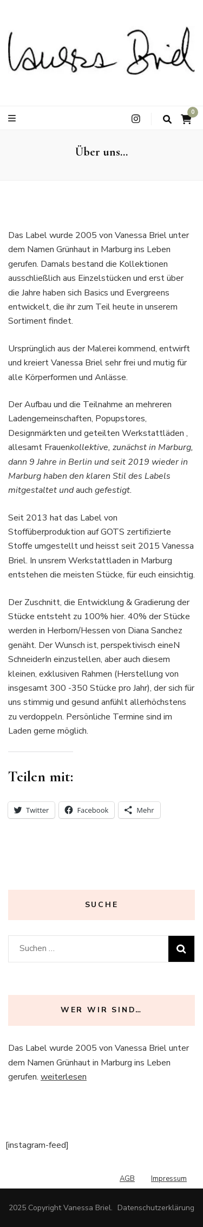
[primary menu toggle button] (13, 118)
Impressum (169, 1179)
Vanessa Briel (87, 1208)
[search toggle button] (167, 119)
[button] (101, 50)
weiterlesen (64, 1077)
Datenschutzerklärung (155, 1208)
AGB (127, 1179)
